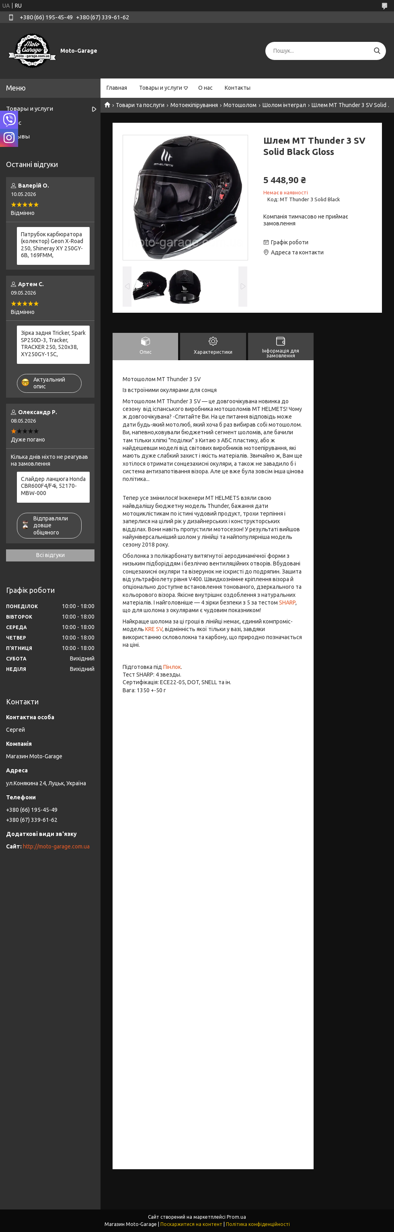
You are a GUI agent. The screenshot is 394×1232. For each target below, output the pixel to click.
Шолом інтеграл (284, 105)
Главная (117, 88)
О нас (205, 88)
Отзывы (18, 136)
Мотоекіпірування (194, 105)
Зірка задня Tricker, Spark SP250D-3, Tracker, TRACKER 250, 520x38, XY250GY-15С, (53, 343)
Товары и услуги (160, 88)
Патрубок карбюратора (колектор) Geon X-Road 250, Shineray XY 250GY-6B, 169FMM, (52, 245)
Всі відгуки (50, 555)
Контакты (237, 88)
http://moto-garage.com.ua (56, 846)
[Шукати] (377, 51)
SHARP (287, 602)
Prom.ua (236, 1217)
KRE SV (153, 629)
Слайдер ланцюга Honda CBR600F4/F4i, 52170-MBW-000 (53, 486)
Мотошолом (240, 105)
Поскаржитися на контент (191, 1224)
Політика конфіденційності (258, 1224)
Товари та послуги (140, 105)
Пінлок (172, 667)
